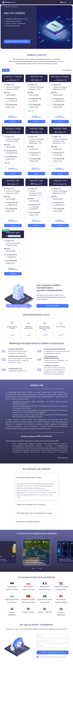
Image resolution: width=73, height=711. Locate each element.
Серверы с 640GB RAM (61, 613)
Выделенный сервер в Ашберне (61, 601)
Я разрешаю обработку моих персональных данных (51, 657)
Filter (6, 70)
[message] (52, 646)
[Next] (39, 568)
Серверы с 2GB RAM (45, 612)
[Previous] (33, 568)
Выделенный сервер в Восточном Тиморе (28, 601)
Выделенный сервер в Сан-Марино (12, 601)
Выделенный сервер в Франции (45, 588)
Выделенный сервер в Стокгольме (45, 601)
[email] (52, 641)
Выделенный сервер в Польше (28, 588)
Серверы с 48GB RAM (12, 613)
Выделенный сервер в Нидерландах (61, 588)
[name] (52, 635)
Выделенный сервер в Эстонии (12, 588)
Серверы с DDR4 (28, 612)
